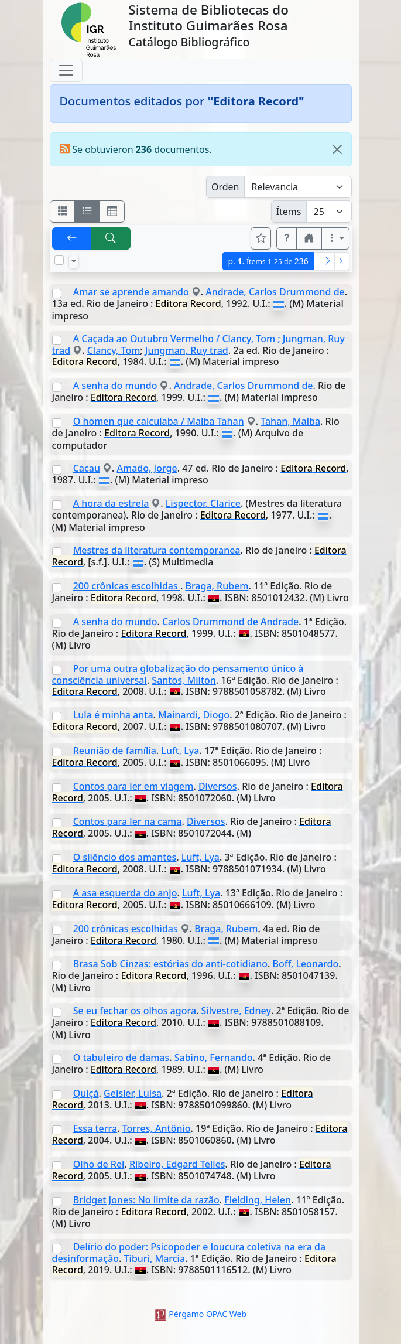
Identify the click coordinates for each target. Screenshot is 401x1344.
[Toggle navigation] (66, 70)
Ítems (288, 211)
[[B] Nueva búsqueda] (111, 238)
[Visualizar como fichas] (63, 211)
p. (268, 261)
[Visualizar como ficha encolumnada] (87, 211)
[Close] (337, 149)
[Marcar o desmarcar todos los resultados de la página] (59, 260)
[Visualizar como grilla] (112, 211)
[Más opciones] (335, 238)
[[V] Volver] (72, 238)
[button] (286, 238)
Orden (225, 186)
